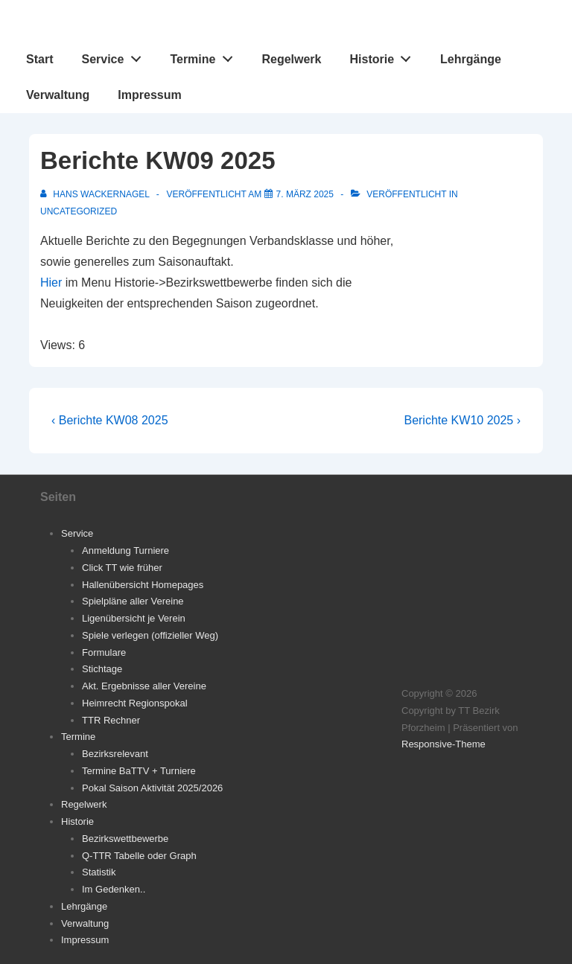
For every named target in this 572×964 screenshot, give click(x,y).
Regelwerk (291, 59)
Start (39, 59)
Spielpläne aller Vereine (133, 601)
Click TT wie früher (122, 567)
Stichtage (102, 668)
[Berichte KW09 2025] (305, 194)
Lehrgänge (470, 59)
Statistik (99, 872)
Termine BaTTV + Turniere (139, 770)
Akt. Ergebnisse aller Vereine (144, 686)
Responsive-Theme (443, 744)
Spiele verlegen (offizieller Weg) (150, 635)
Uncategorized (78, 211)
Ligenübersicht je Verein (133, 618)
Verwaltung (57, 95)
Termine (205, 56)
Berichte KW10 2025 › (462, 420)
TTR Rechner (111, 720)
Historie (384, 56)
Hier (51, 282)
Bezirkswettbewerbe (125, 838)
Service (115, 56)
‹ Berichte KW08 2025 (109, 420)
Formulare (104, 652)
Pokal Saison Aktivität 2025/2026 (152, 788)
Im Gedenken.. (113, 889)
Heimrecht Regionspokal (135, 703)
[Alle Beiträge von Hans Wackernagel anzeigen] (96, 194)
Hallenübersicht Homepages (142, 584)
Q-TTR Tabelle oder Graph (139, 855)
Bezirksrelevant (115, 753)
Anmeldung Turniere (125, 550)
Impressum (149, 95)
